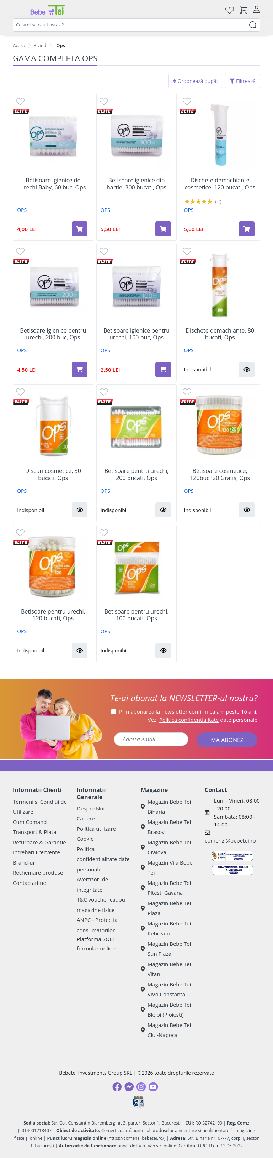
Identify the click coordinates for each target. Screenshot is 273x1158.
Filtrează (243, 81)
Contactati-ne (29, 882)
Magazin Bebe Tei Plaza (166, 908)
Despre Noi (91, 808)
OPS (22, 210)
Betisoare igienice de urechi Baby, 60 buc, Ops (53, 184)
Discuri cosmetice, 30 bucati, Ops (53, 474)
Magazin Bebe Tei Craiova (166, 847)
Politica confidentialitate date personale (103, 859)
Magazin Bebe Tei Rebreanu (166, 928)
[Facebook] (117, 1086)
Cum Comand (30, 821)
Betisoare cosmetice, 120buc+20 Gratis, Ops (220, 474)
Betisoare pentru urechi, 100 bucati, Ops (137, 615)
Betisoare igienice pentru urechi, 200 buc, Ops (53, 334)
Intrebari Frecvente (36, 852)
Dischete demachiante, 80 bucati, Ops (220, 334)
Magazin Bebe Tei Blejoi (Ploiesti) (166, 1009)
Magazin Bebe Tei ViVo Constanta (166, 989)
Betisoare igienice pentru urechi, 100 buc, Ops (136, 334)
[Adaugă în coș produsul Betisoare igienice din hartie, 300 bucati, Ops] (163, 228)
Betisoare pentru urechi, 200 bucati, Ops (137, 474)
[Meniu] (18, 10)
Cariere (86, 818)
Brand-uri (24, 862)
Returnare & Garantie (39, 842)
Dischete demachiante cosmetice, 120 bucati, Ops (219, 184)
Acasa (19, 45)
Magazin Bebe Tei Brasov (166, 827)
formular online (96, 948)
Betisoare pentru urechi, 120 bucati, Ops (53, 615)
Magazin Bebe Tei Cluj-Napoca (166, 1030)
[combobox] (136, 25)
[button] (247, 369)
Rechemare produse (38, 872)
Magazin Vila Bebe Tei (167, 867)
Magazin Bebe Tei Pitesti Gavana (166, 888)
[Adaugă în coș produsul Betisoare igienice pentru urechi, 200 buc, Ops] (79, 369)
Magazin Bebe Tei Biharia (166, 806)
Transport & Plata (34, 831)
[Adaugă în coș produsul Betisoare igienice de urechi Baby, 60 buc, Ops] (79, 228)
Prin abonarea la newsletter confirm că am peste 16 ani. (188, 711)
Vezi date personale (203, 719)
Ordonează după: (195, 81)
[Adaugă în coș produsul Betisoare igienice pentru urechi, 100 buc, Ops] (163, 369)
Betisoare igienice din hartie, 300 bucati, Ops (136, 184)
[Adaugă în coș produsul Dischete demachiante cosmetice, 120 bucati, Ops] (247, 228)
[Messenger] (129, 1086)
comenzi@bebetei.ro (230, 840)
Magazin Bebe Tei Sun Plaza (166, 949)
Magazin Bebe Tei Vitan (166, 969)
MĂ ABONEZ (227, 740)
